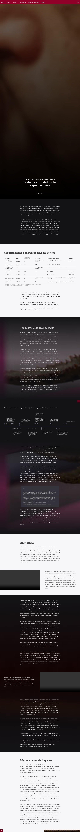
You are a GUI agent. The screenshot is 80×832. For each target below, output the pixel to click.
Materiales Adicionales (33, 1)
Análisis (14, 1)
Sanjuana (37, 308)
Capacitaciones (22, 1)
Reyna (26, 308)
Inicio (2, 1)
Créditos (43, 1)
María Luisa (31, 308)
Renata (22, 308)
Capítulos (8, 1)
